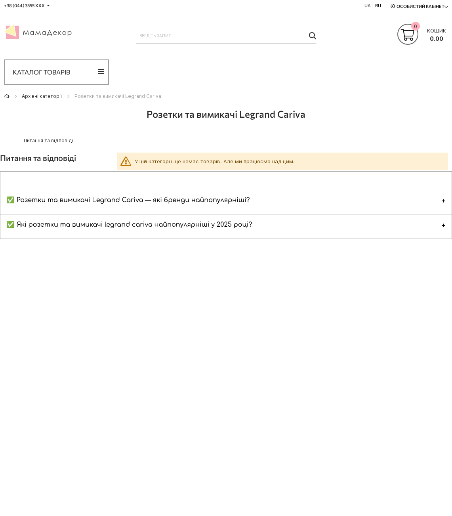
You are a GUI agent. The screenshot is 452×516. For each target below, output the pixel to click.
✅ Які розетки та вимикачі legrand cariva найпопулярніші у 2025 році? (129, 224)
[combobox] (226, 36)
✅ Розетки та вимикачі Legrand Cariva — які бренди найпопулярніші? (128, 200)
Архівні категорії (42, 96)
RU (378, 5)
